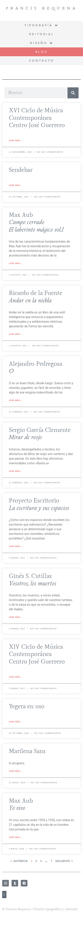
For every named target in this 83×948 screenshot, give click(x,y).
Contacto (41, 61)
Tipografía (41, 25)
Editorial (41, 34)
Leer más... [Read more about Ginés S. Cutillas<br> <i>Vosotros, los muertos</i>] (15, 617)
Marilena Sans (27, 751)
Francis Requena (41, 8)
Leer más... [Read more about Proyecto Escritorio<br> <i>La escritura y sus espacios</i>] (15, 546)
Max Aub (36, 222)
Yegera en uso (26, 707)
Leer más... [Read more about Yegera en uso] (15, 721)
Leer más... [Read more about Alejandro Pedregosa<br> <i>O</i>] (15, 400)
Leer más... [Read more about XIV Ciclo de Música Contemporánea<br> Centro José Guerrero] (15, 677)
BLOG (41, 52)
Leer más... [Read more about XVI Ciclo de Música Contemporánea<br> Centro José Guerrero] (15, 140)
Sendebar (21, 170)
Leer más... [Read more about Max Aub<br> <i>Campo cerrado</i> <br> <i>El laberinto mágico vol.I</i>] (15, 263)
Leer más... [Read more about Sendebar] (15, 185)
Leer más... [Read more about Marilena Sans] (15, 771)
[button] (4, 898)
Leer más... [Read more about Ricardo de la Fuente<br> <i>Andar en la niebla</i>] (15, 334)
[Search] (73, 92)
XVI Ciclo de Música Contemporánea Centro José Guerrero (37, 118)
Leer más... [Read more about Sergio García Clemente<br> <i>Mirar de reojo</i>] (15, 471)
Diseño (41, 43)
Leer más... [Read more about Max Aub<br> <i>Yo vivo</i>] (15, 837)
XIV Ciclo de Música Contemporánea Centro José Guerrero (37, 654)
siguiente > (64, 861)
